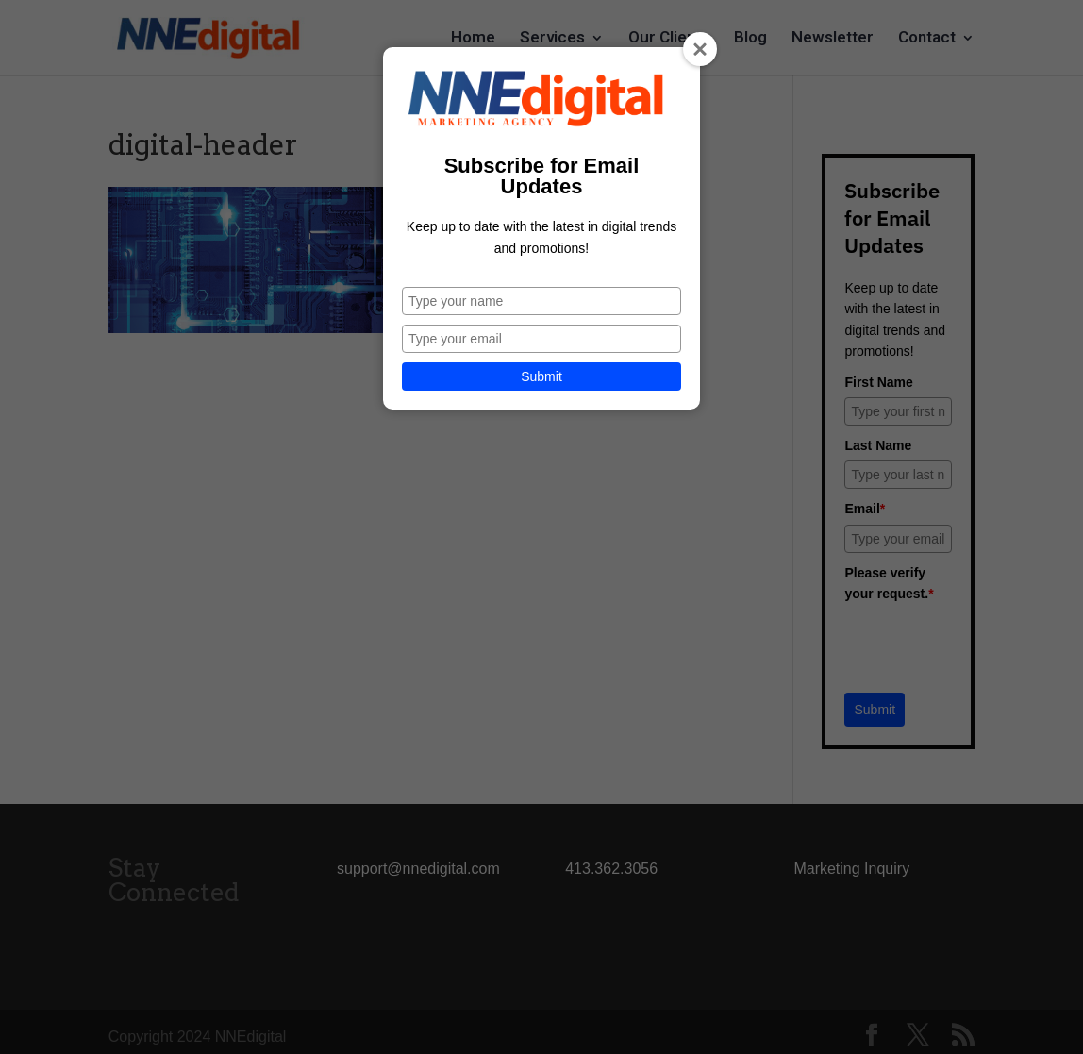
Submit (541, 376)
